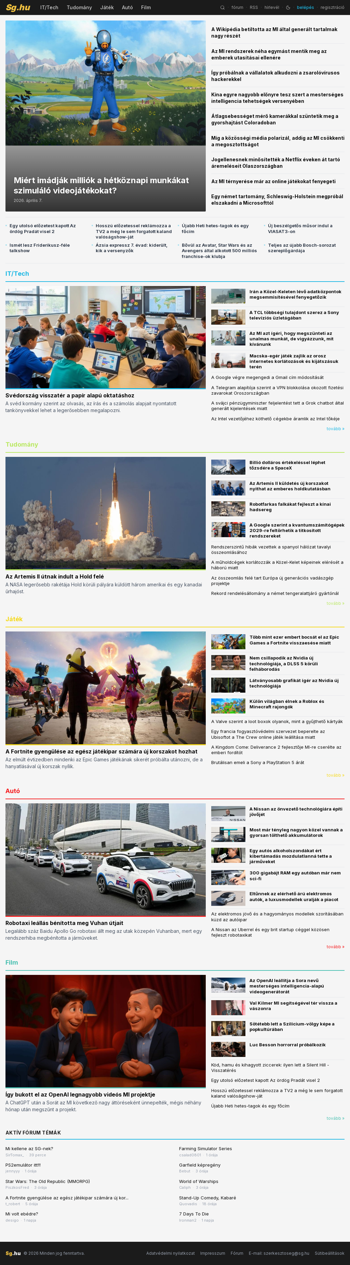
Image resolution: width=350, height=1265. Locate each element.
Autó (127, 7)
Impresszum (212, 1253)
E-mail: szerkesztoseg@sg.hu (279, 1253)
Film (146, 7)
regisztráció (333, 7)
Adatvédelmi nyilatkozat (170, 1253)
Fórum (237, 1253)
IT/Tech (49, 7)
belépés (305, 7)
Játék (107, 7)
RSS (254, 7)
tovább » (336, 428)
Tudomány (79, 7)
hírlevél (272, 7)
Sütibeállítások (330, 1253)
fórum (237, 7)
